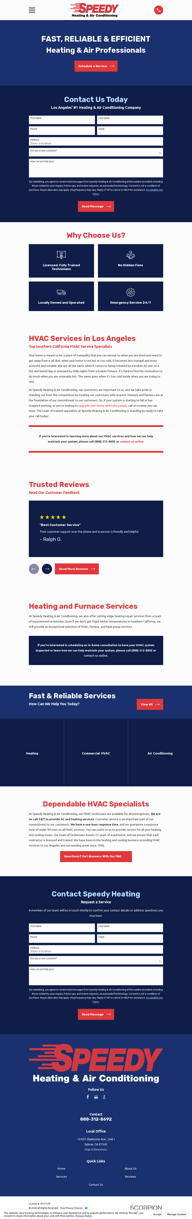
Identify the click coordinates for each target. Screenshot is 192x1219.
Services (61, 1176)
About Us (131, 1168)
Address (34, 139)
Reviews (130, 1176)
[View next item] (47, 569)
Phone (33, 129)
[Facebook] (88, 1097)
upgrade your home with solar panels (103, 405)
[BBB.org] (104, 1097)
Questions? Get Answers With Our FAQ (92, 856)
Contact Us (96, 1184)
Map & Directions (96, 1149)
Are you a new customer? (43, 150)
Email (101, 129)
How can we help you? (42, 161)
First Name (36, 118)
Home (61, 1168)
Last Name (104, 118)
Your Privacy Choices (74, 1208)
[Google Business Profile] (96, 1097)
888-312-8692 (96, 1119)
